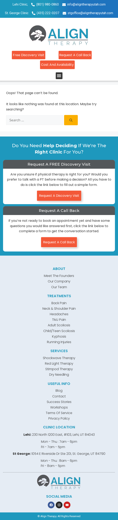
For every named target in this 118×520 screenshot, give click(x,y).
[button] (59, 75)
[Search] (71, 120)
